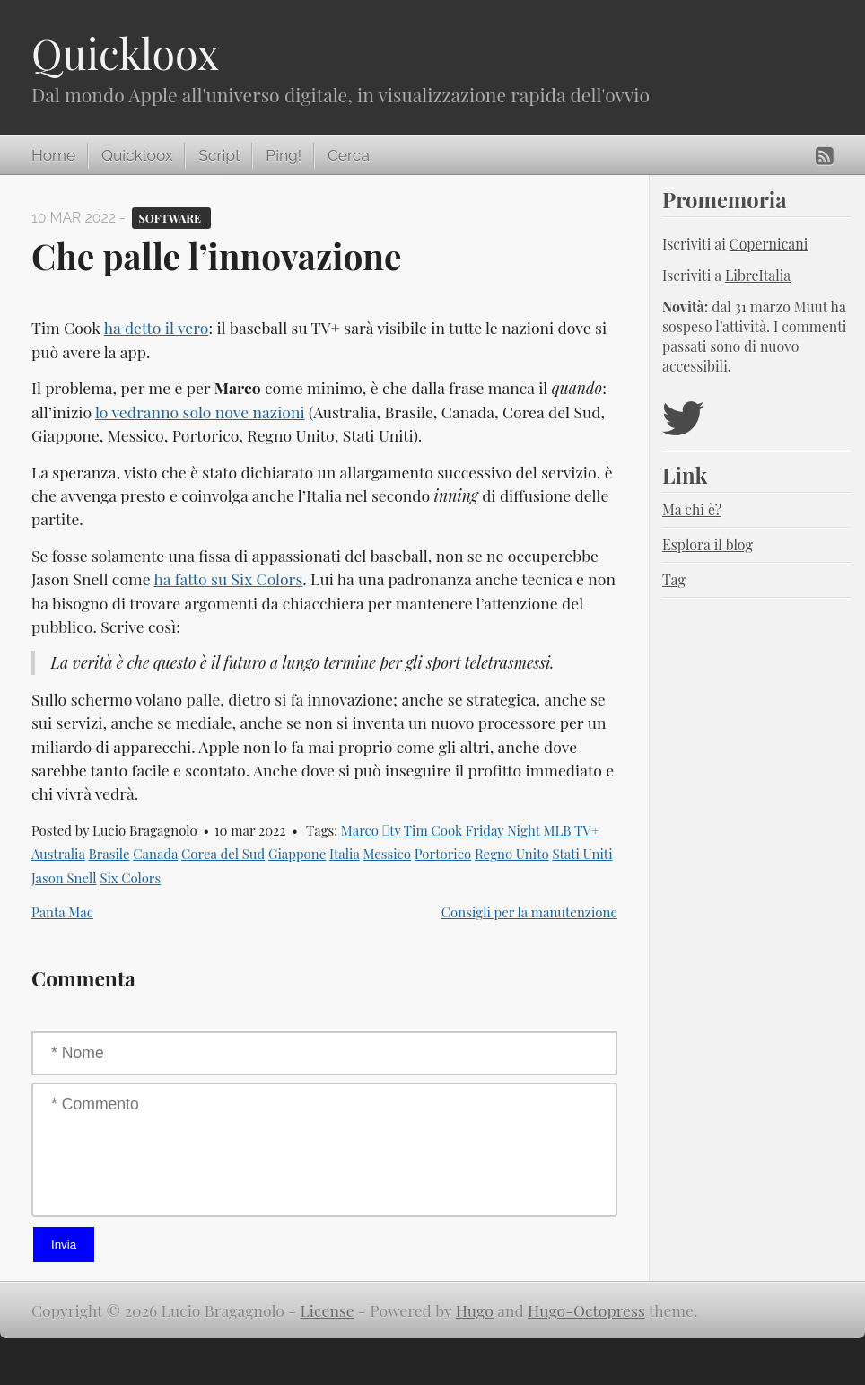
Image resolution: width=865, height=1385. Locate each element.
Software (171, 217)
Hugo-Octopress (586, 1310)
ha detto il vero (156, 327)
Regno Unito (512, 854)
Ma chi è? (691, 509)
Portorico (443, 854)
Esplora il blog (707, 544)
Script (219, 155)
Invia (63, 1244)
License (327, 1310)
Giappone (297, 854)
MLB (557, 830)
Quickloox (125, 53)
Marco (360, 830)
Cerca (349, 155)
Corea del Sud (223, 854)
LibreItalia (758, 275)
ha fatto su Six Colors (227, 578)
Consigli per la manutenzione (529, 912)
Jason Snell (64, 878)
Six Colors (130, 878)
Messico (387, 854)
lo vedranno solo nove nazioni (200, 411)
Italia (344, 854)
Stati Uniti (582, 854)
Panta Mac (62, 912)
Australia (58, 854)
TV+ (586, 830)
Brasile (108, 854)
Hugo (475, 1310)
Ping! (283, 155)
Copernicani (769, 243)
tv (391, 830)
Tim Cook (433, 830)
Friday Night (503, 830)
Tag (674, 579)
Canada (155, 854)
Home (53, 155)
